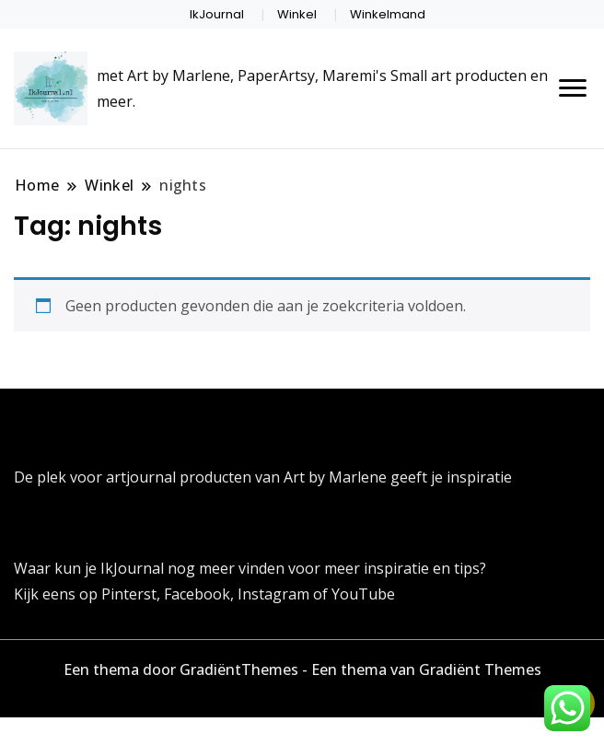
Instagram (275, 594)
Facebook (197, 594)
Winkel (297, 14)
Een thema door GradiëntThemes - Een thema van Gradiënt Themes (302, 669)
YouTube (363, 594)
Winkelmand (387, 14)
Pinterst (129, 594)
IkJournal (217, 14)
